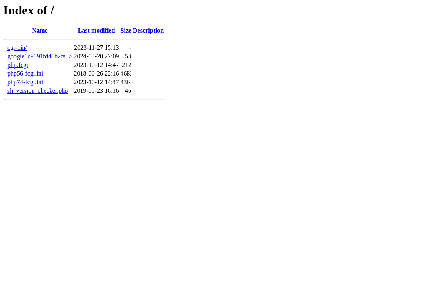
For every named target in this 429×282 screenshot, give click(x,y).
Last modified (96, 30)
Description (148, 30)
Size (126, 30)
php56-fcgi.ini (25, 73)
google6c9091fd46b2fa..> (39, 56)
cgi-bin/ (17, 47)
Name (40, 30)
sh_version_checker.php (37, 90)
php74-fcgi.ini (25, 82)
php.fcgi (17, 64)
